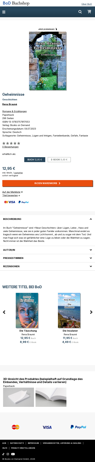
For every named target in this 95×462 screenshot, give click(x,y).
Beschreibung (12, 219)
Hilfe (4, 448)
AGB (4, 443)
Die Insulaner (70, 330)
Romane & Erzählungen (14, 111)
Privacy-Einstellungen (23, 448)
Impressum (33, 443)
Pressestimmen (13, 258)
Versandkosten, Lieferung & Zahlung (62, 443)
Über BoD (86, 4)
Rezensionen (11, 266)
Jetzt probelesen (46, 29)
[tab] (47, 217)
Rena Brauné (9, 104)
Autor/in (9, 249)
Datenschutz (17, 443)
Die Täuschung (28, 330)
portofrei (18, 172)
